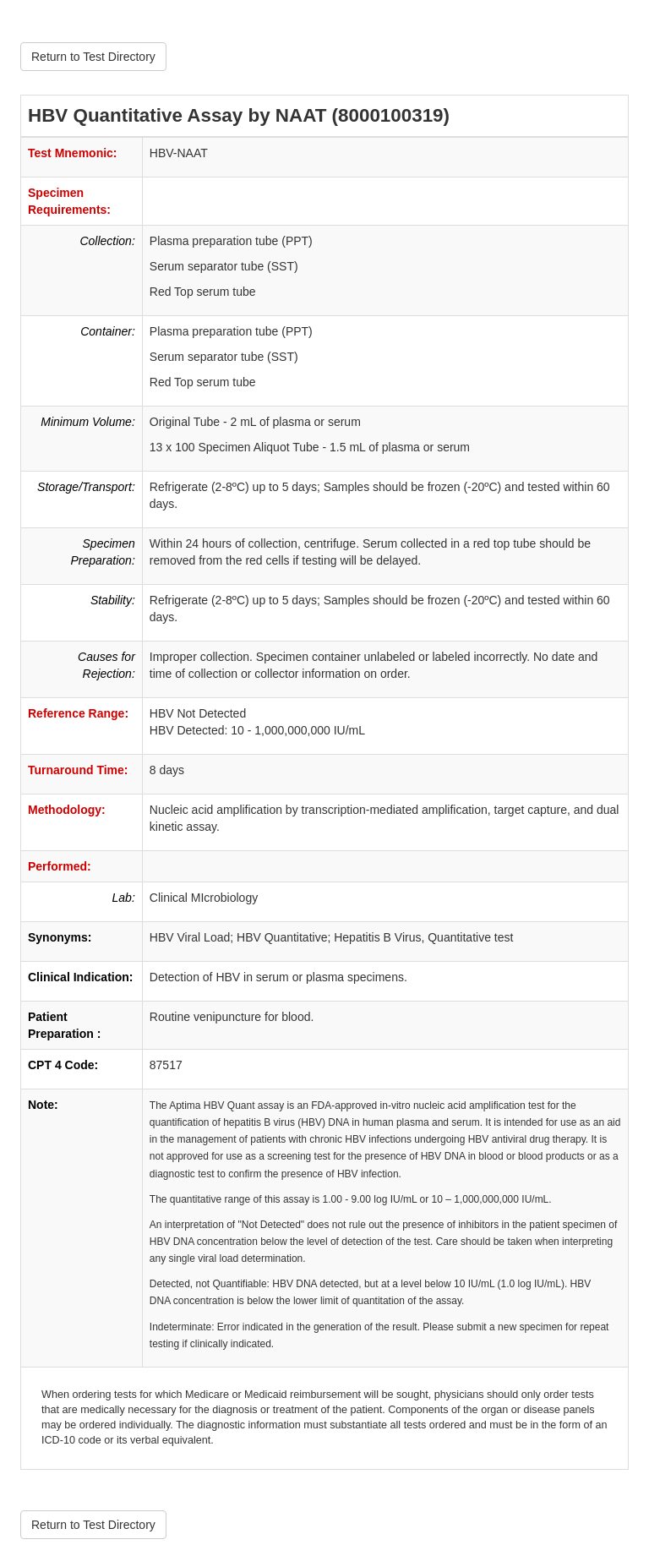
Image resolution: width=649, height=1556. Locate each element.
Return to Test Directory (93, 56)
